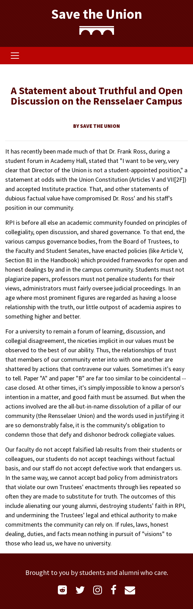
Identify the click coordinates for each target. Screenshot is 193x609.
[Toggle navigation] (15, 55)
